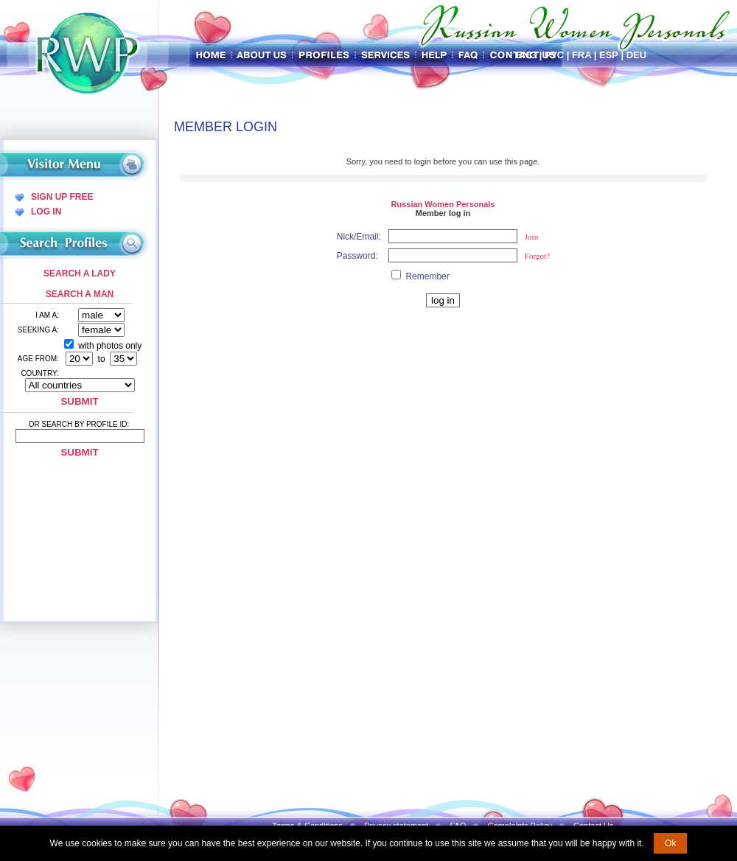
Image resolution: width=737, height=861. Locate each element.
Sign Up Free (62, 197)
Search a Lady (79, 273)
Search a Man (79, 294)
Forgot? (537, 255)
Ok (670, 843)
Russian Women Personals (443, 204)
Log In (46, 211)
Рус (554, 54)
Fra (581, 54)
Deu (636, 54)
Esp (608, 54)
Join (531, 236)
